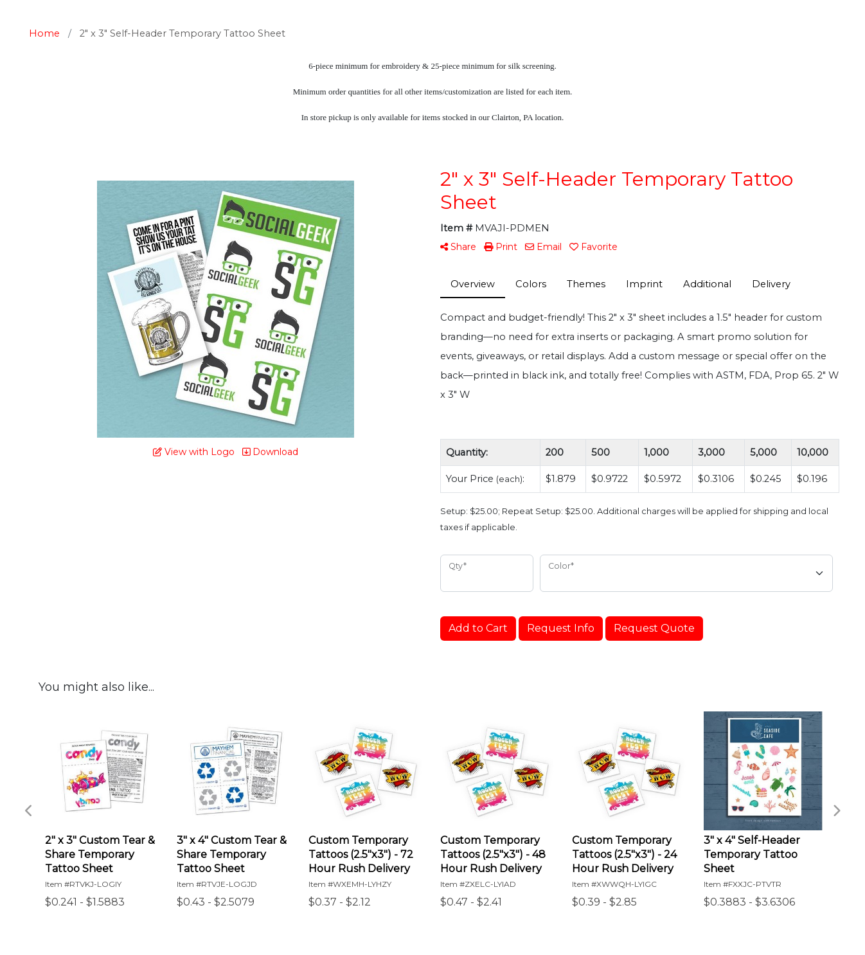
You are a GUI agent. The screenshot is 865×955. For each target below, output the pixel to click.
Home (44, 33)
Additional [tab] (707, 284)
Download (270, 452)
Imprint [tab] (644, 284)
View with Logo (194, 452)
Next (836, 811)
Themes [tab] (586, 284)
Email (543, 247)
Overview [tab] (472, 284)
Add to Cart (478, 628)
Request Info (560, 628)
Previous (28, 811)
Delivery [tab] (771, 284)
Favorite (593, 247)
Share (458, 247)
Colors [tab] (530, 284)
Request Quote (654, 628)
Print (500, 247)
